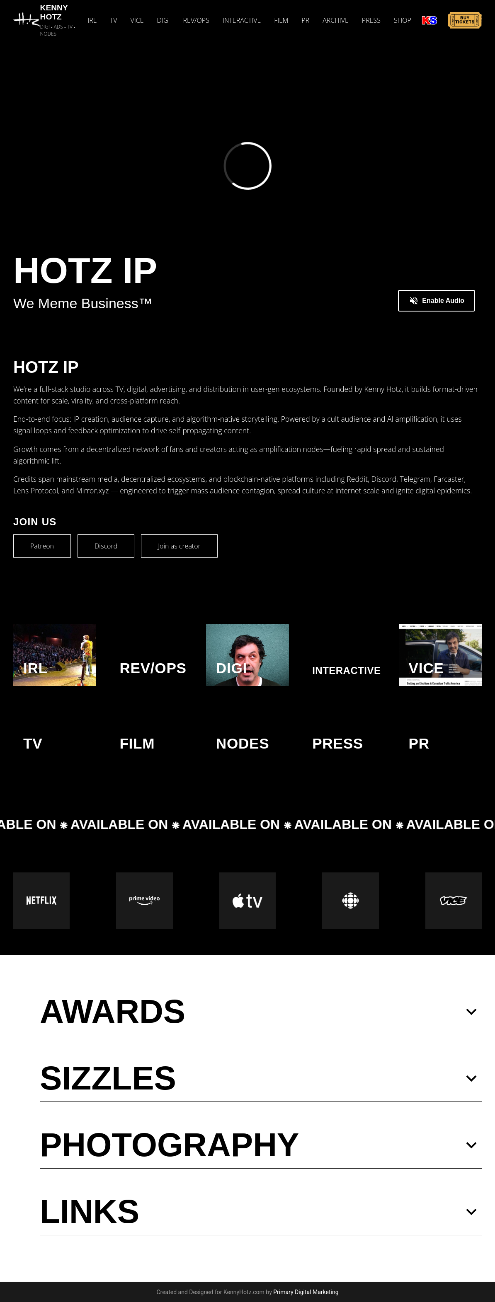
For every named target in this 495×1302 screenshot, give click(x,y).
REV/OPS (196, 20)
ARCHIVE (336, 20)
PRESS (371, 20)
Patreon (42, 546)
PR (305, 20)
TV (113, 20)
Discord (106, 546)
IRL (92, 20)
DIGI (163, 20)
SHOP (402, 20)
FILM (281, 20)
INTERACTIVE (242, 20)
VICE (137, 20)
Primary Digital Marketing (305, 1292)
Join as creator (179, 546)
